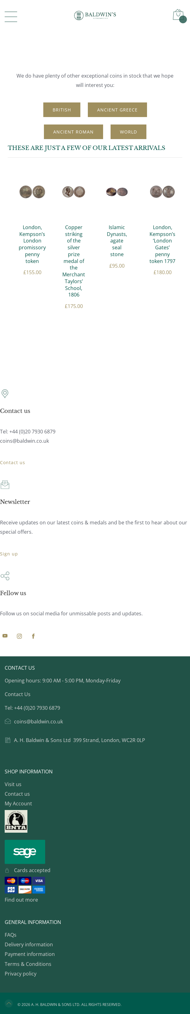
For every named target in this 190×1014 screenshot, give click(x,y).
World (128, 132)
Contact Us (18, 694)
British (62, 110)
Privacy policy (20, 973)
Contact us (12, 462)
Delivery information (29, 944)
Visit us (13, 784)
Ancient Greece (117, 110)
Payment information (30, 954)
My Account (18, 803)
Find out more (21, 899)
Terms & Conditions (28, 964)
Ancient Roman (73, 132)
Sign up (9, 554)
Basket (182, 19)
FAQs (11, 934)
